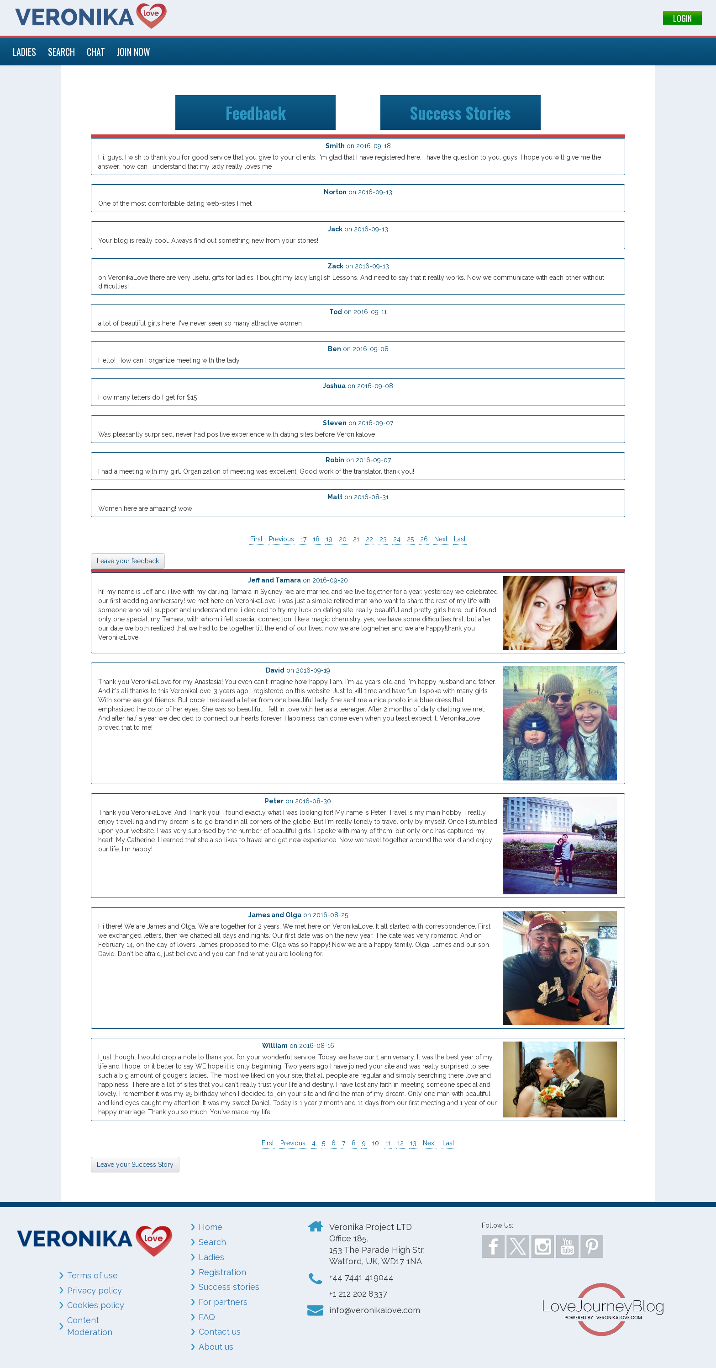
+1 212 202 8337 (358, 1294)
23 (383, 539)
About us (216, 1347)
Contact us (220, 1331)
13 (413, 1143)
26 (424, 539)
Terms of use (92, 1275)
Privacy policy (94, 1290)
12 (400, 1143)
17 (303, 539)
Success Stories (460, 112)
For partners (223, 1302)
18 (316, 539)
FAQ (207, 1317)
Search (212, 1242)
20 (343, 539)
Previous (281, 539)
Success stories (229, 1287)
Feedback (256, 112)
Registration (222, 1272)
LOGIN (682, 18)
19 (329, 539)
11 (388, 1143)
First (256, 539)
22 (369, 539)
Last (460, 539)
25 (410, 539)
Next (441, 539)
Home (210, 1227)
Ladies (211, 1257)
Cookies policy (95, 1305)
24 (396, 539)
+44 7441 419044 (361, 1277)
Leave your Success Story (135, 1164)
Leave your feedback (128, 561)
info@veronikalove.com (374, 1310)
